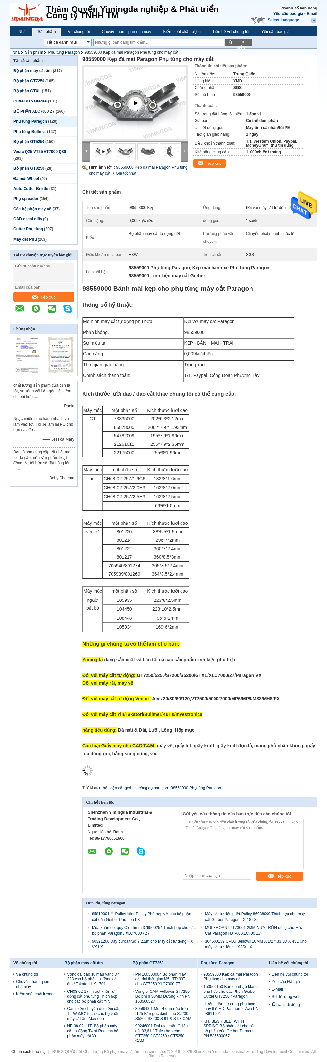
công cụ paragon (153, 788)
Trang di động (286, 1004)
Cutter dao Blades (30, 101)
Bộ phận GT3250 (28, 168)
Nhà (22, 31)
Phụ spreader (25, 198)
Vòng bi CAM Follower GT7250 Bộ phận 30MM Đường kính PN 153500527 (162, 996)
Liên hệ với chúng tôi (231, 31)
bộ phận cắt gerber (119, 788)
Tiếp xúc (44, 297)
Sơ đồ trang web (286, 996)
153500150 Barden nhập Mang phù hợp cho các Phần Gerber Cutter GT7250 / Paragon (230, 991)
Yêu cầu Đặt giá (286, 981)
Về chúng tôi (79, 31)
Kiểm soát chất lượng (182, 31)
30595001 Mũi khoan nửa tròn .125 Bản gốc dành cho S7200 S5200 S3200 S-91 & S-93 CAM (163, 1014)
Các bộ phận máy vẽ (32, 209)
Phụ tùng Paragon (64, 52)
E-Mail (277, 989)
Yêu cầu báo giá (288, 13)
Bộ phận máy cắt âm (32, 71)
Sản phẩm (47, 31)
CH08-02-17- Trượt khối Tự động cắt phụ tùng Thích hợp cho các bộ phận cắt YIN (92, 996)
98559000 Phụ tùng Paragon (196, 788)
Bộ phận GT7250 (28, 81)
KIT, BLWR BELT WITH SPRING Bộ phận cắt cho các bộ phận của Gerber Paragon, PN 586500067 (229, 1028)
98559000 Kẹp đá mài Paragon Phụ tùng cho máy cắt (230, 976)
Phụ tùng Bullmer (29, 131)
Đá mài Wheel (26, 178)
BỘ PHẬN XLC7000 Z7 (34, 111)
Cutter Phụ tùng (28, 229)
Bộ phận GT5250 (28, 141)
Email (312, 13)
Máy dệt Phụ (25, 239)
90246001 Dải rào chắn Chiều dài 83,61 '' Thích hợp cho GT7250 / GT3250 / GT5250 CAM (161, 1033)
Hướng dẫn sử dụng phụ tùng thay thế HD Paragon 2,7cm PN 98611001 (230, 1009)
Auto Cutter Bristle (30, 188)
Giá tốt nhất (126, 173)
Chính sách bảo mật (29, 1051)
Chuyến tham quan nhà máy (126, 31)
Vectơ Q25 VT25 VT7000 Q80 (39, 151)
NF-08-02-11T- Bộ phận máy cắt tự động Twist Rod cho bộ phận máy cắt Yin (92, 1031)
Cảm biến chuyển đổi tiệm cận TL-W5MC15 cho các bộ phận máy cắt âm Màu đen (93, 1014)
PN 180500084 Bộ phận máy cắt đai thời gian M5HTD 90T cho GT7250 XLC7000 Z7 (160, 979)
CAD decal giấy (27, 219)
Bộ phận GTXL (27, 91)
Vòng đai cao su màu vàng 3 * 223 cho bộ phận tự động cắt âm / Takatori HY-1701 (93, 979)
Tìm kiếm (241, 42)
